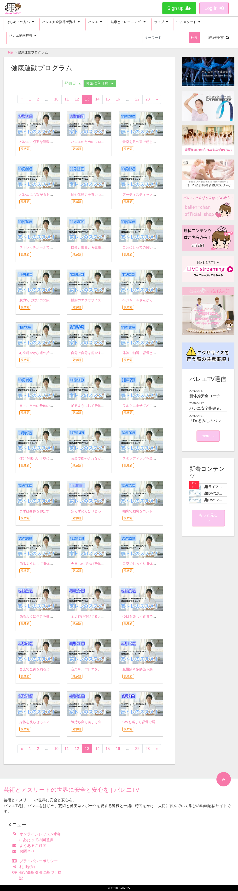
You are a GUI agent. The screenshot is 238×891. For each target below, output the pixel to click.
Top (10, 52)
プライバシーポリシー (36, 861)
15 (107, 99)
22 (137, 99)
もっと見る (208, 518)
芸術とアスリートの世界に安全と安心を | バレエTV (71, 789)
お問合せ (24, 851)
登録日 (72, 83)
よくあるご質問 (30, 846)
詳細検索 (219, 37)
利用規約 (24, 867)
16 (118, 99)
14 (97, 99)
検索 (194, 38)
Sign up (179, 8)
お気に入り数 (99, 83)
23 (147, 99)
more (208, 436)
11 (66, 99)
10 (56, 99)
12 (77, 99)
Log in (214, 8)
